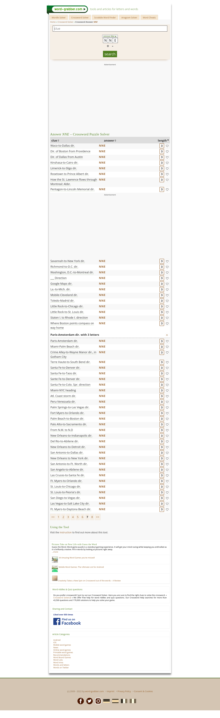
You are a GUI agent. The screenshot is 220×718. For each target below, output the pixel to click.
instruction (66, 532)
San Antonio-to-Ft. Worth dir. (69, 464)
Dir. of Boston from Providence (70, 151)
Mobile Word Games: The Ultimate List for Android (81, 567)
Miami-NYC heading (63, 390)
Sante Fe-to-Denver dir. (65, 379)
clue (54, 140)
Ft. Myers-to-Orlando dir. (66, 481)
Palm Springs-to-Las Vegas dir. (69, 407)
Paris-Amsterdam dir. (64, 341)
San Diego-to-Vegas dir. (65, 498)
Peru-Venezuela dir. (63, 401)
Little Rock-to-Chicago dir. (66, 306)
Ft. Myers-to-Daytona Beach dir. (70, 509)
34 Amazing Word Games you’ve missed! (77, 557)
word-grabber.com (94, 691)
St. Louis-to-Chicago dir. (65, 486)
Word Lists (58, 660)
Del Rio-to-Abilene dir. (64, 441)
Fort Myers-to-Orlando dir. (67, 413)
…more (55, 552)
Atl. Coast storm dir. (63, 396)
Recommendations (61, 655)
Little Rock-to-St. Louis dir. (67, 312)
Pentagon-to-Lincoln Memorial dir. (72, 189)
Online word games (62, 650)
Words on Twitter (61, 667)
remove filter (110, 36)
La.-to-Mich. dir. (60, 289)
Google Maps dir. (61, 283)
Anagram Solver (129, 17)
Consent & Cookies (143, 691)
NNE (102, 145)
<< (53, 517)
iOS (54, 642)
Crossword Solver (80, 17)
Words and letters (61, 665)
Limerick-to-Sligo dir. (63, 168)
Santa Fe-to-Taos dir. (63, 373)
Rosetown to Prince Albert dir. (69, 174)
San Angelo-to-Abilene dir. (67, 469)
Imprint (110, 691)
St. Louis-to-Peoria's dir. (65, 492)
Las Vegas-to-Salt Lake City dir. (70, 503)
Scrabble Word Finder (105, 17)
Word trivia (58, 662)
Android (57, 640)
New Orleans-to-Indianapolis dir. (71, 435)
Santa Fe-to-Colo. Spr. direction (70, 384)
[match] (167, 145)
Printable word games (63, 652)
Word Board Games (62, 657)
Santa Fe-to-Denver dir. (65, 367)
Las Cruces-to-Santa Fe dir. (67, 475)
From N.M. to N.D (61, 430)
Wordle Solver (59, 17)
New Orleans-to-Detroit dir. (68, 447)
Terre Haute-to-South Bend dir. (70, 362)
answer (109, 140)
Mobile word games (62, 645)
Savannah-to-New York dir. (67, 261)
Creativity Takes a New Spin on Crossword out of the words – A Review (86, 580)
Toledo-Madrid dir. (62, 300)
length (162, 140)
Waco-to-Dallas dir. (62, 145)
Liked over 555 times (63, 614)
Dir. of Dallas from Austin (66, 157)
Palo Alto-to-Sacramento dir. (68, 424)
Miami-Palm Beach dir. (64, 346)
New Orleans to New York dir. (69, 458)
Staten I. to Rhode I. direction (69, 317)
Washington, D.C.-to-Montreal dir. (72, 272)
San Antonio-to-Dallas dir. (66, 452)
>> (97, 517)
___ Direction (58, 278)
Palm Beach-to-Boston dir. (67, 418)
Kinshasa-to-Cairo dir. (64, 162)
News (55, 647)
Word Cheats (149, 17)
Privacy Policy (124, 691)
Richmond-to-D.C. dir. (64, 266)
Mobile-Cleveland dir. (64, 295)
